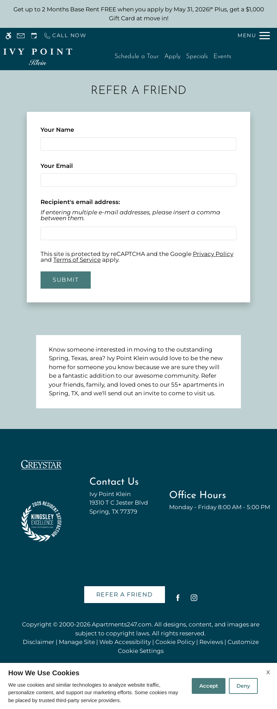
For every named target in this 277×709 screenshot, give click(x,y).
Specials (197, 56)
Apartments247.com (122, 624)
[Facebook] (178, 600)
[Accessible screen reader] (8, 36)
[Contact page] (20, 36)
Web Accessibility (125, 641)
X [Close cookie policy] (268, 672)
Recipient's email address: (80, 201)
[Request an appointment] (34, 36)
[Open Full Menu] (253, 36)
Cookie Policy (175, 641)
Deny (243, 686)
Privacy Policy (213, 253)
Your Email (70, 165)
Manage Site (77, 641)
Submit (66, 279)
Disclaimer (38, 641)
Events (222, 56)
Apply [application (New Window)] (172, 56)
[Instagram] (194, 600)
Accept (208, 686)
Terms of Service (77, 259)
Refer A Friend (124, 594)
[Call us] (65, 36)
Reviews (211, 641)
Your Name (71, 129)
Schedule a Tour (136, 56)
